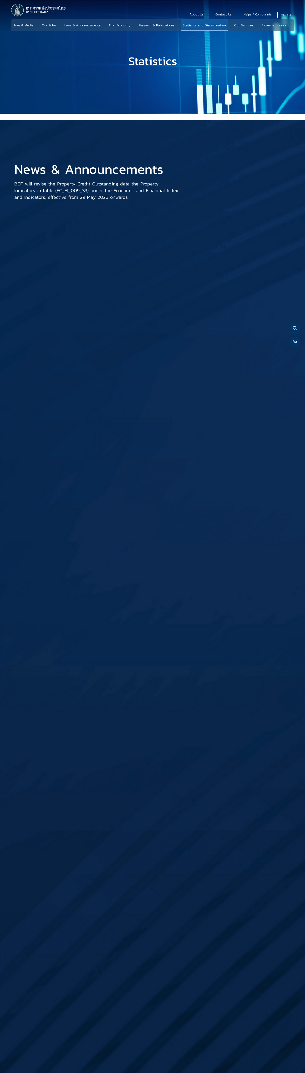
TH (283, 15)
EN (289, 15)
